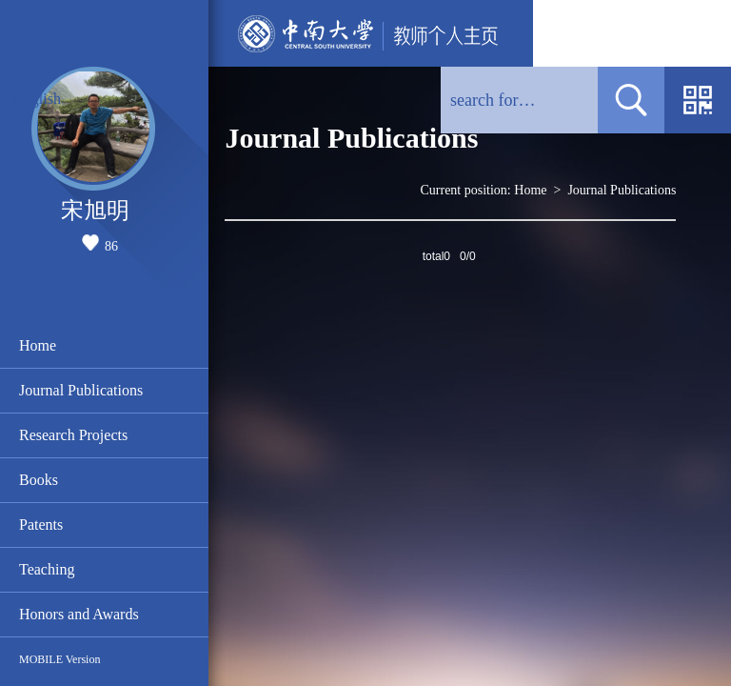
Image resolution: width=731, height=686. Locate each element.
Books (38, 480)
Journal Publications (81, 390)
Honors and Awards (79, 614)
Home (37, 345)
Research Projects (73, 435)
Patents (41, 524)
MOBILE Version (59, 659)
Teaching (46, 569)
